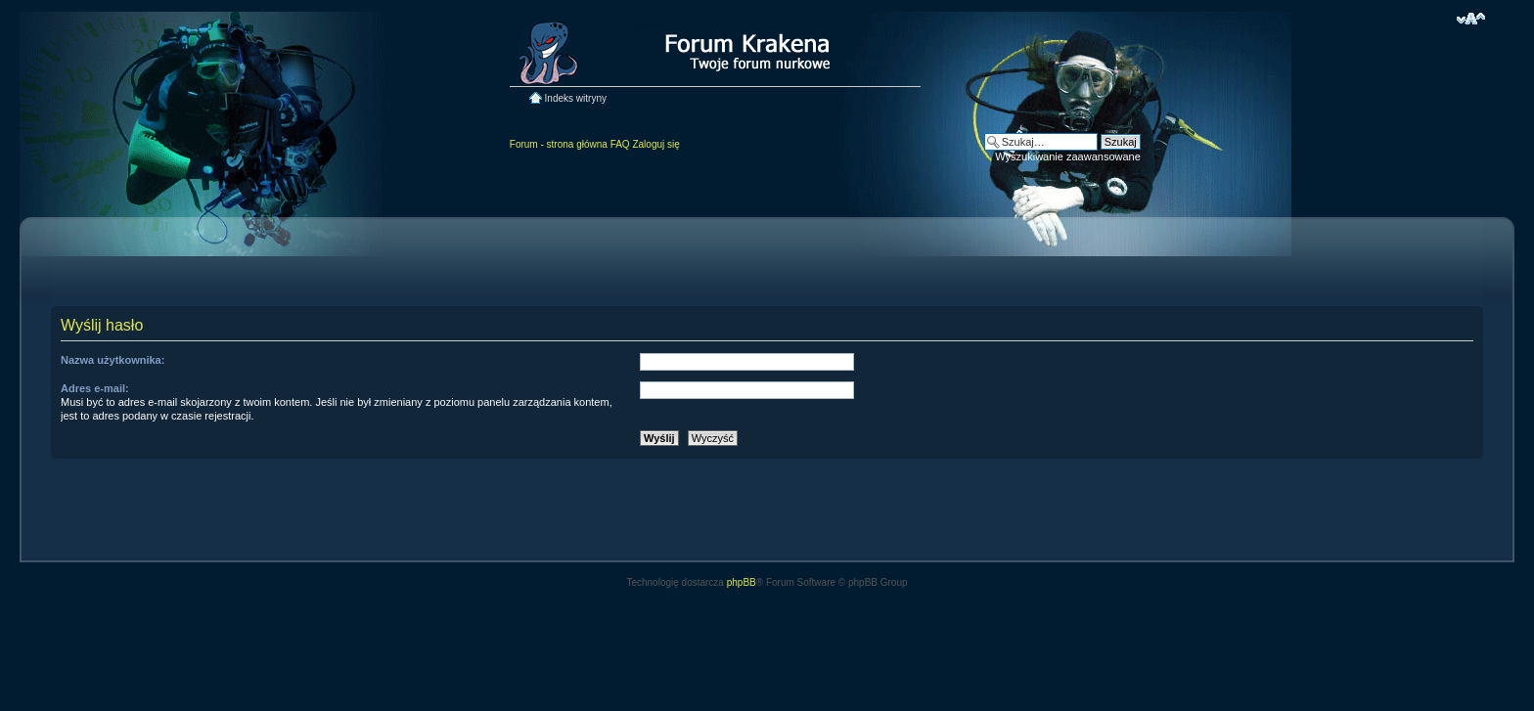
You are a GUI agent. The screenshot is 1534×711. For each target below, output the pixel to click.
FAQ (620, 144)
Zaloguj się (655, 144)
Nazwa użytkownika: (112, 360)
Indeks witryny (576, 98)
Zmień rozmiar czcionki (1471, 18)
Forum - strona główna (559, 144)
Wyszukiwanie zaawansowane (1067, 156)
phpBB (741, 582)
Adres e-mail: (95, 388)
